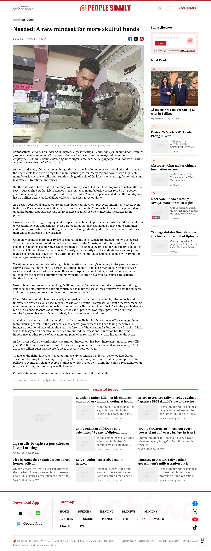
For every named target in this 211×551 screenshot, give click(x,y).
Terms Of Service (187, 51)
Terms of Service (147, 541)
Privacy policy (129, 541)
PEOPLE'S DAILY (190, 541)
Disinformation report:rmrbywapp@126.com (35, 545)
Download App (187, 7)
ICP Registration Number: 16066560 (95, 541)
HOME (17, 20)
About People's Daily (169, 541)
